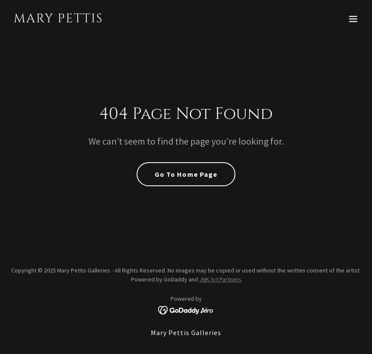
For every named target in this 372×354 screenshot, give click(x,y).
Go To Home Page (186, 174)
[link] (58, 19)
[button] (353, 18)
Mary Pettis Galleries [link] (186, 332)
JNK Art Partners (220, 279)
